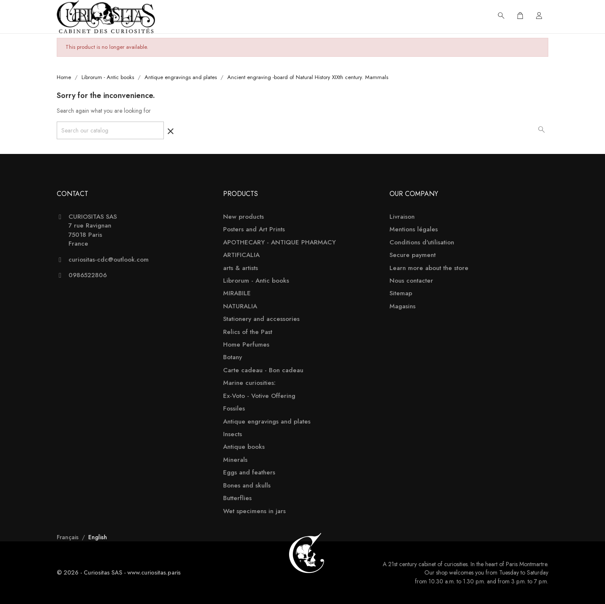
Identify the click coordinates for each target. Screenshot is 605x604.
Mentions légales (413, 229)
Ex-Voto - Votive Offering (259, 396)
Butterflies (237, 498)
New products (243, 216)
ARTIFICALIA (241, 255)
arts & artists (240, 268)
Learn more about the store (428, 268)
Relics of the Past (247, 332)
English (97, 537)
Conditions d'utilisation (421, 242)
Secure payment (412, 255)
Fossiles (234, 408)
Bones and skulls (247, 485)
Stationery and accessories (261, 319)
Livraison (402, 216)
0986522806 (87, 275)
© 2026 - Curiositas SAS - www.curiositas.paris (119, 572)
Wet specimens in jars (254, 511)
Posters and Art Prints (254, 229)
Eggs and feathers (249, 472)
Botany (232, 357)
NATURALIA (240, 306)
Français (68, 537)
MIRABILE (237, 293)
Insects (232, 434)
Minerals (235, 460)
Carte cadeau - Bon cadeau (263, 370)
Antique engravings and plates (266, 421)
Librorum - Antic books (256, 280)
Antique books (244, 446)
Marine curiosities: (249, 383)
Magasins (402, 306)
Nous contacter (411, 280)
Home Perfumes (246, 344)
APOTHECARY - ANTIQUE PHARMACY (279, 242)
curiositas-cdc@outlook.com (108, 259)
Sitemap (400, 293)
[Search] (110, 130)
